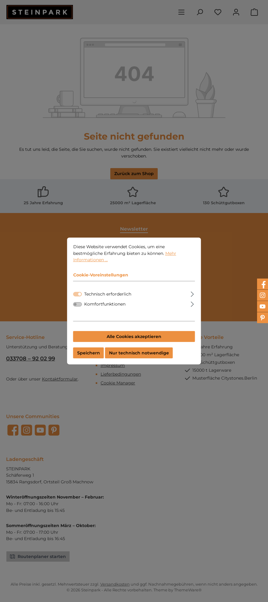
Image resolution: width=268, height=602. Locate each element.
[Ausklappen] (192, 298)
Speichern (88, 357)
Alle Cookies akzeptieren (134, 341)
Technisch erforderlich (107, 299)
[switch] (77, 309)
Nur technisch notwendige (139, 357)
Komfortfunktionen (104, 309)
